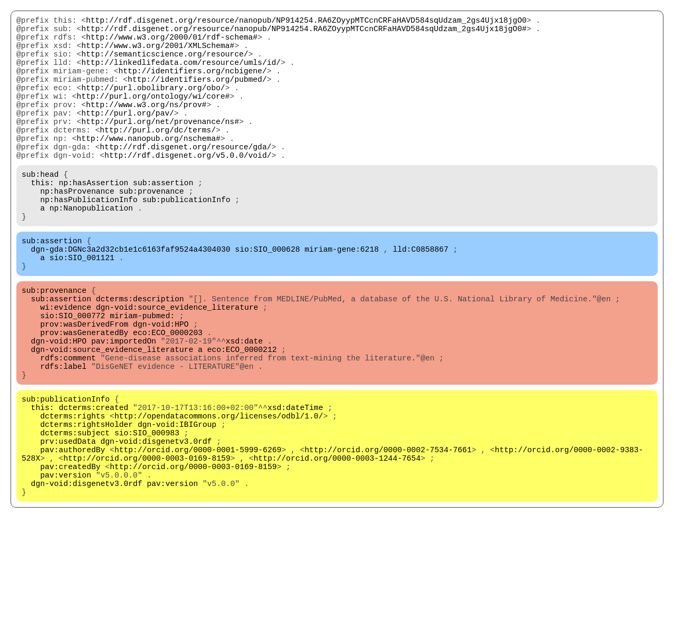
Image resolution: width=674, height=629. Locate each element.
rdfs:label (63, 444)
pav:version (65, 575)
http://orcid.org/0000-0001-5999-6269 (198, 544)
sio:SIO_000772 (72, 380)
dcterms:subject (75, 523)
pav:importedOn (123, 412)
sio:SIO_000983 (146, 523)
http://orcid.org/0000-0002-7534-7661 (387, 544)
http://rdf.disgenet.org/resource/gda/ (185, 180)
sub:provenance (151, 232)
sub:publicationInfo (186, 243)
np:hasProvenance (77, 232)
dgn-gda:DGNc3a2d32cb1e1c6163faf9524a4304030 (130, 301)
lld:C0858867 (421, 301)
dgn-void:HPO (161, 391)
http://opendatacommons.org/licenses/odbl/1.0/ (218, 502)
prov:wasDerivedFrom (84, 391)
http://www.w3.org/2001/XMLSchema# (157, 53)
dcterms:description (140, 359)
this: (42, 222)
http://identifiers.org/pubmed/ (197, 95)
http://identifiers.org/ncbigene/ (192, 85)
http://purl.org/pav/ (127, 137)
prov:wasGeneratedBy (84, 401)
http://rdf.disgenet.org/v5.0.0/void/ (188, 190)
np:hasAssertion (93, 222)
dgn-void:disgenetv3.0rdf (156, 533)
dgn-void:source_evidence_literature (177, 370)
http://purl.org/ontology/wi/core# (152, 116)
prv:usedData (68, 533)
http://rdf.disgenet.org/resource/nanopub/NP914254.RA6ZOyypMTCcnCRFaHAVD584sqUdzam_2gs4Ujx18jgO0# (303, 32)
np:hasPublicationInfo (89, 243)
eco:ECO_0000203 (168, 401)
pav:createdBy (70, 565)
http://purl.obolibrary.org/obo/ (153, 106)
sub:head (40, 211)
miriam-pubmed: (142, 380)
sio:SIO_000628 (267, 301)
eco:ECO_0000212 (242, 422)
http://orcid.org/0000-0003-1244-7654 (337, 554)
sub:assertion (163, 222)
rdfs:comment (68, 433)
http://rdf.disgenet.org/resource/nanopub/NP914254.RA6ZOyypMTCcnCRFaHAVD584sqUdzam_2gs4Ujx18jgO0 (306, 21)
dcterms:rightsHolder (86, 512)
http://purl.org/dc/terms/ (158, 159)
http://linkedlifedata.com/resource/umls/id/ (181, 74)
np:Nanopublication (91, 254)
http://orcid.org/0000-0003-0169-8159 (146, 554)
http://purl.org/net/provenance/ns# (160, 148)
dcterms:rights (72, 502)
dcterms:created (93, 491)
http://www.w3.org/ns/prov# (146, 127)
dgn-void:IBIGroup (177, 512)
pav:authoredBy (72, 544)
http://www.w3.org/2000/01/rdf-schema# (171, 42)
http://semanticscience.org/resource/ (164, 64)
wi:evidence (65, 370)
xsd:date (244, 412)
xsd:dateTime (295, 491)
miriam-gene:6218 (341, 301)
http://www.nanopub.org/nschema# (148, 169)
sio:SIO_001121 (82, 312)
